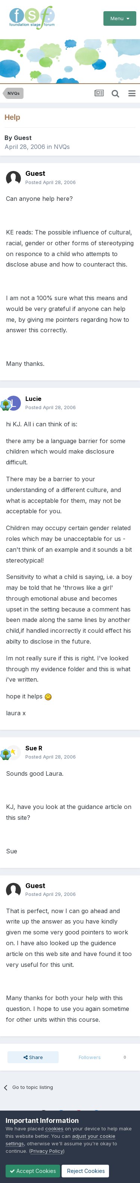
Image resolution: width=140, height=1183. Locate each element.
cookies (54, 1128)
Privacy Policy (47, 1151)
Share (33, 1057)
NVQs (62, 146)
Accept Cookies (33, 1171)
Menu (120, 18)
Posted (50, 182)
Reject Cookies (85, 1171)
